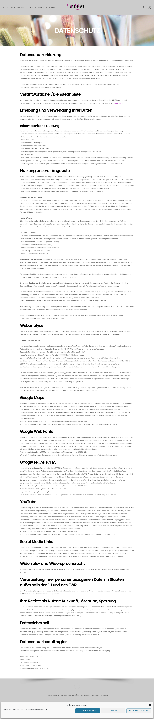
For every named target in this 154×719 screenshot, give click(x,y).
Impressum (118, 103)
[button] (150, 705)
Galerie (12, 8)
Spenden (104, 695)
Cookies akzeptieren (87, 711)
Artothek (21, 8)
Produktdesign (41, 8)
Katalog (30, 8)
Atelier (5, 8)
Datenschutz (53, 695)
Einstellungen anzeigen (138, 711)
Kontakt (52, 8)
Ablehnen (113, 711)
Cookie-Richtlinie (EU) (70, 695)
